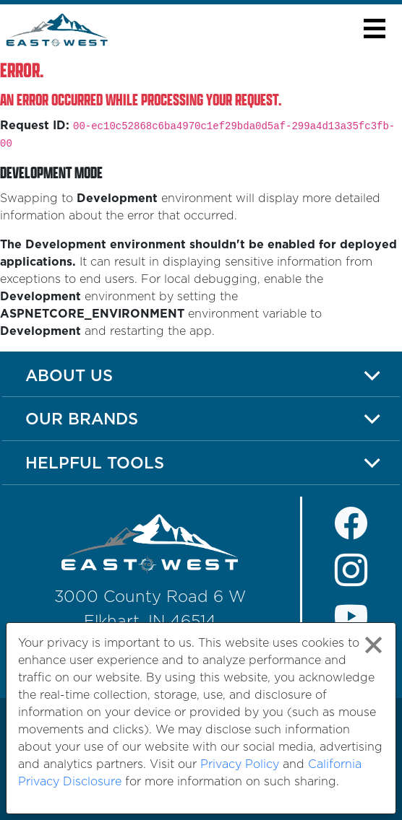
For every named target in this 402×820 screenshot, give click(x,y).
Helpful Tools (94, 462)
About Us (69, 375)
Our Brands (81, 418)
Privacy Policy (239, 764)
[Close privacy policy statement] (373, 644)
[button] (374, 28)
